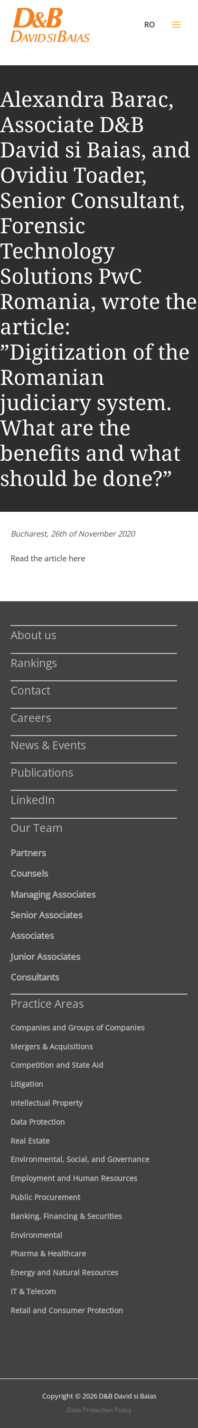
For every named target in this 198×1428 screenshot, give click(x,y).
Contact (30, 690)
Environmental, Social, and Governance (80, 1159)
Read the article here (48, 558)
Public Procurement (45, 1197)
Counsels (29, 873)
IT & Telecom (33, 1291)
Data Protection (38, 1122)
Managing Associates (53, 894)
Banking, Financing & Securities (66, 1216)
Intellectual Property (46, 1103)
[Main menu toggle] (176, 25)
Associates (32, 935)
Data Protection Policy (99, 1409)
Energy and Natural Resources (64, 1272)
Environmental (36, 1235)
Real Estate (30, 1141)
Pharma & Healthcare (48, 1253)
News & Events (48, 745)
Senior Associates (46, 914)
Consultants (35, 977)
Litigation (27, 1084)
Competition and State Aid (57, 1065)
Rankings (34, 663)
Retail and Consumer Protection (67, 1310)
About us (33, 635)
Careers (31, 717)
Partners (28, 852)
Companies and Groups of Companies (78, 1028)
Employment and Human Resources (74, 1178)
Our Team (36, 827)
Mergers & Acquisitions (52, 1047)
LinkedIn (33, 799)
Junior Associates (45, 956)
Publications (42, 772)
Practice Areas (47, 1003)
